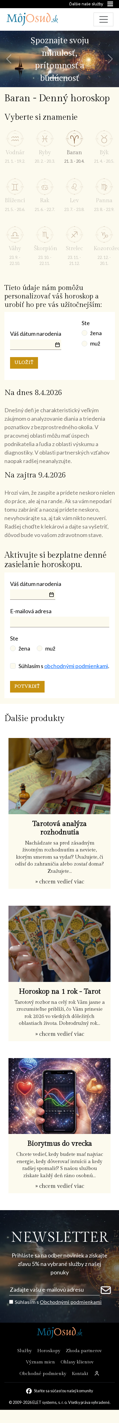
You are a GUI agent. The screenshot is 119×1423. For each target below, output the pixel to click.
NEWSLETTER (59, 1237)
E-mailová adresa (30, 611)
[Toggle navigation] (103, 20)
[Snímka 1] (54, 78)
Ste (86, 322)
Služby (24, 1350)
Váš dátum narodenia (35, 333)
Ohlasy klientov (77, 1362)
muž (95, 343)
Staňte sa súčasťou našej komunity (63, 1391)
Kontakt (80, 1373)
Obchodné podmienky (42, 1373)
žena (96, 332)
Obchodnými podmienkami (71, 1302)
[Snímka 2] (65, 78)
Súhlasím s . (64, 665)
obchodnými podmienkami (76, 665)
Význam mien (40, 1362)
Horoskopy (48, 1350)
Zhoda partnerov (84, 1350)
